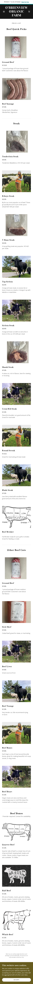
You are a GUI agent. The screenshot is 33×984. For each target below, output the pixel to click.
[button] (2, 11)
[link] (16, 11)
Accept (16, 980)
